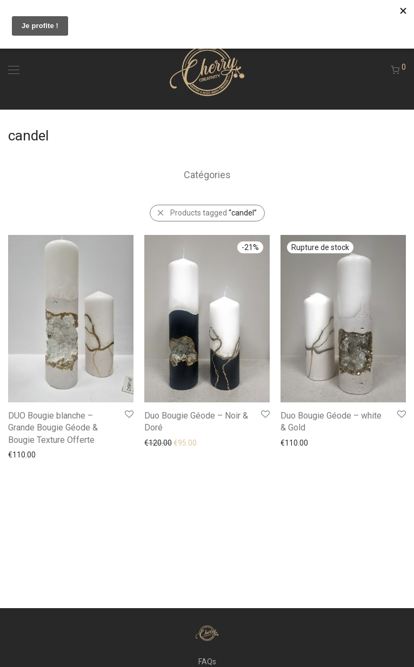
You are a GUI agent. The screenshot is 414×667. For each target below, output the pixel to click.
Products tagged (213, 212)
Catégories (207, 174)
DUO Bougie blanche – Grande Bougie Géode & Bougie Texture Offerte (53, 427)
